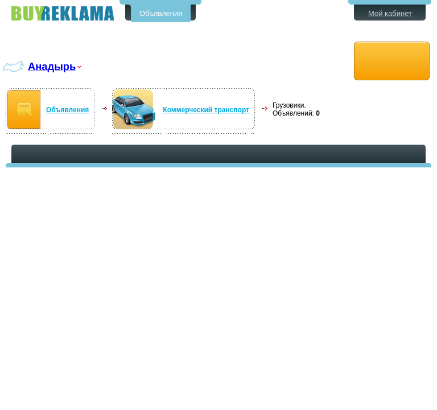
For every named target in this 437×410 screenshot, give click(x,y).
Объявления (160, 13)
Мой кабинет (390, 13)
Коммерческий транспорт (206, 110)
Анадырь (52, 66)
